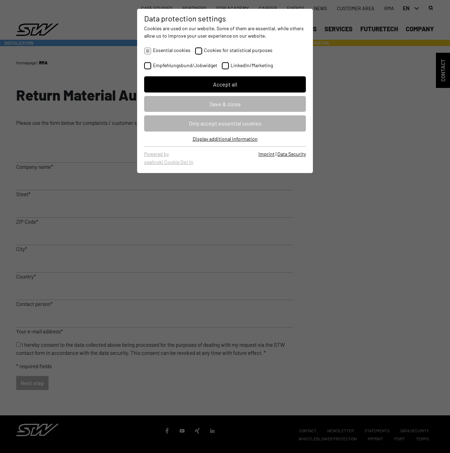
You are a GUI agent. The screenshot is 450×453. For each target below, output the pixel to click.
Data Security (291, 154)
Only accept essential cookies (225, 123)
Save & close (225, 104)
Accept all (225, 84)
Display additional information (225, 139)
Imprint (266, 154)
